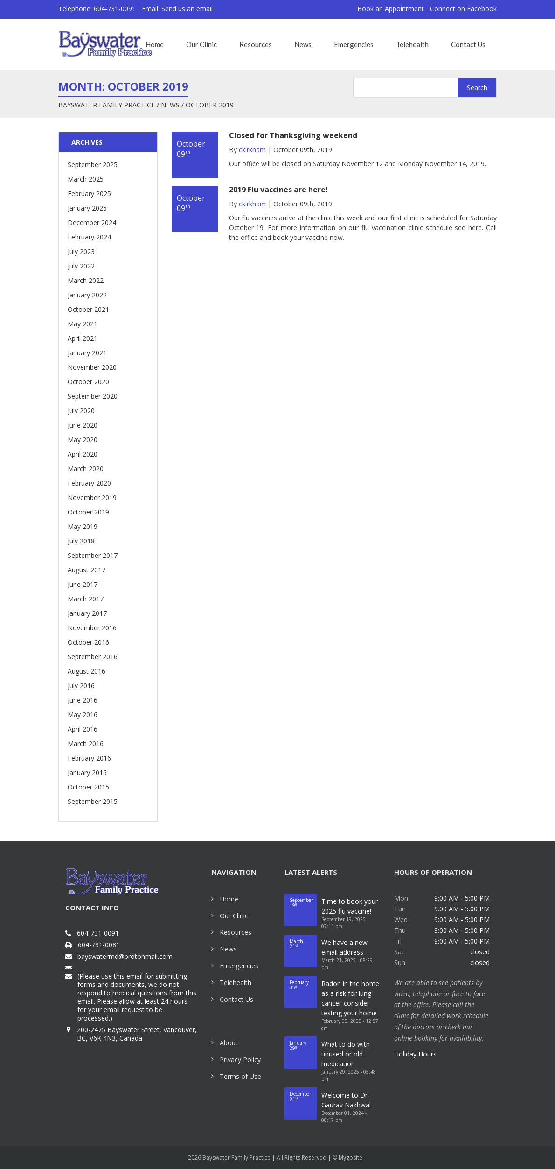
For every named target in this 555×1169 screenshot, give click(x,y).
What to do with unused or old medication (345, 1054)
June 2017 (82, 584)
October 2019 (88, 511)
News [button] (303, 44)
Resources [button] (255, 44)
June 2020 (82, 425)
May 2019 (82, 526)
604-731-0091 (98, 933)
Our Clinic (234, 915)
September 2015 (93, 801)
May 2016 (82, 714)
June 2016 (82, 700)
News (170, 104)
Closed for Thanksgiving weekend (293, 135)
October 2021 (88, 309)
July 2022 (81, 265)
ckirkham (252, 149)
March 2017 (86, 598)
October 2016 (88, 642)
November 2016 (92, 627)
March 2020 (86, 468)
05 (303, 985)
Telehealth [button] (412, 44)
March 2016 (86, 743)
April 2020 (82, 454)
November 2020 (92, 367)
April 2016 (82, 729)
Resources (235, 932)
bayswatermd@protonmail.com (125, 956)
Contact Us (236, 999)
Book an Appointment (390, 8)
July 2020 (81, 410)
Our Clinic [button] (201, 44)
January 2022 (87, 294)
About (229, 1042)
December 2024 (92, 222)
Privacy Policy (240, 1059)
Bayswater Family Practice (106, 104)
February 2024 (89, 236)
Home (229, 898)
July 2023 (81, 251)
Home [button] (155, 44)
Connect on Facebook (463, 8)
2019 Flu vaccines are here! (278, 189)
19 (303, 902)
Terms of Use (240, 1076)
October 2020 (88, 381)
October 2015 (88, 786)
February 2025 (89, 193)
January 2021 (87, 352)
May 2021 (82, 323)
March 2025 (86, 179)
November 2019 (92, 497)
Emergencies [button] (354, 44)
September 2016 (93, 656)
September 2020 (93, 396)
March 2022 (86, 280)
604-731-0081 (99, 945)
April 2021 (82, 338)
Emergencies (239, 965)
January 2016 (87, 772)
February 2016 (89, 758)
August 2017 (86, 569)
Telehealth (235, 982)
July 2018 (81, 540)
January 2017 (87, 613)
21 (303, 944)
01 (303, 1096)
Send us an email (187, 8)
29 (303, 1045)
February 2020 (89, 483)
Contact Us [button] (468, 44)
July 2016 (81, 685)
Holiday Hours (415, 1053)
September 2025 (93, 164)
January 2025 (87, 208)
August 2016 (86, 671)
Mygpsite (350, 1158)
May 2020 (82, 439)
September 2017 (93, 555)
